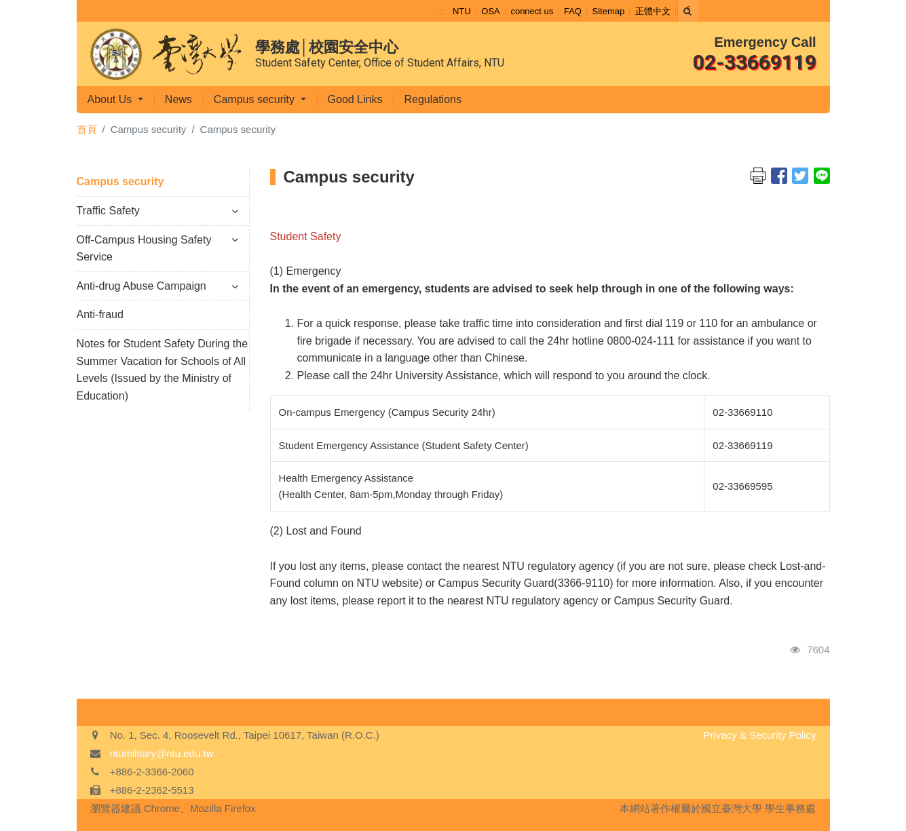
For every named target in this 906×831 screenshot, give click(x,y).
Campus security (256, 99)
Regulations (432, 99)
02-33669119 (754, 62)
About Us (111, 99)
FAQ (573, 11)
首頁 (87, 129)
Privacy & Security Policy (760, 735)
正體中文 (653, 11)
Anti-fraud (100, 314)
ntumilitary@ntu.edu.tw (162, 753)
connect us (531, 11)
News (178, 99)
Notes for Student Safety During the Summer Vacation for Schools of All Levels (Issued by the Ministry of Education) (162, 370)
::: (443, 11)
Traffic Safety (157, 210)
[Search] (688, 11)
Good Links (355, 99)
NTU (462, 11)
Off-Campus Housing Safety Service (157, 248)
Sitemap (608, 11)
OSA (490, 11)
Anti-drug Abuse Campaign (157, 286)
